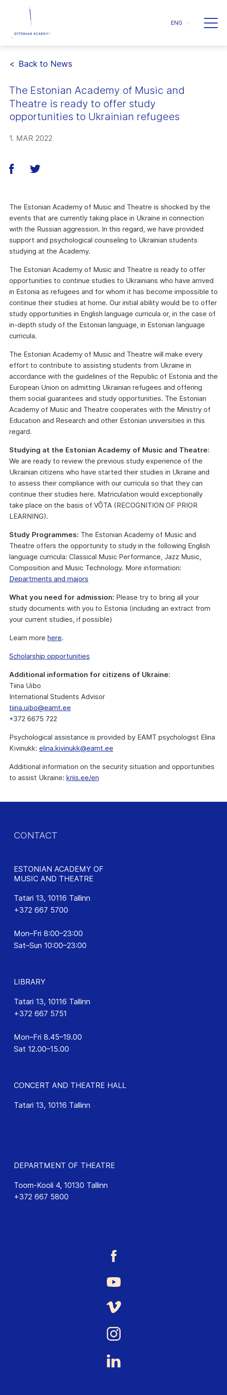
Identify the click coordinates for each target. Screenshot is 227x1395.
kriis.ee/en (82, 777)
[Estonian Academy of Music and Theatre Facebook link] (113, 1256)
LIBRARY (30, 981)
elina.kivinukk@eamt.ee (76, 748)
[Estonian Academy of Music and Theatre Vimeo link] (113, 1307)
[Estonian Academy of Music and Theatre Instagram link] (113, 1334)
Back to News (45, 64)
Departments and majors (48, 578)
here (54, 637)
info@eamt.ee (38, 921)
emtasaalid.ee (37, 1128)
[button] (211, 23)
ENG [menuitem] (176, 22)
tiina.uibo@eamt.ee (40, 707)
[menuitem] (180, 22)
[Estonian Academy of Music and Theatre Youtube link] (113, 1281)
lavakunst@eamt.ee (47, 1208)
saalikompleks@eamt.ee (54, 1117)
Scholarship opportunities (49, 656)
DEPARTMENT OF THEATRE (64, 1165)
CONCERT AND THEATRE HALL (70, 1085)
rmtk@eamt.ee (39, 1025)
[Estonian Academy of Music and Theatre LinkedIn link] (113, 1360)
